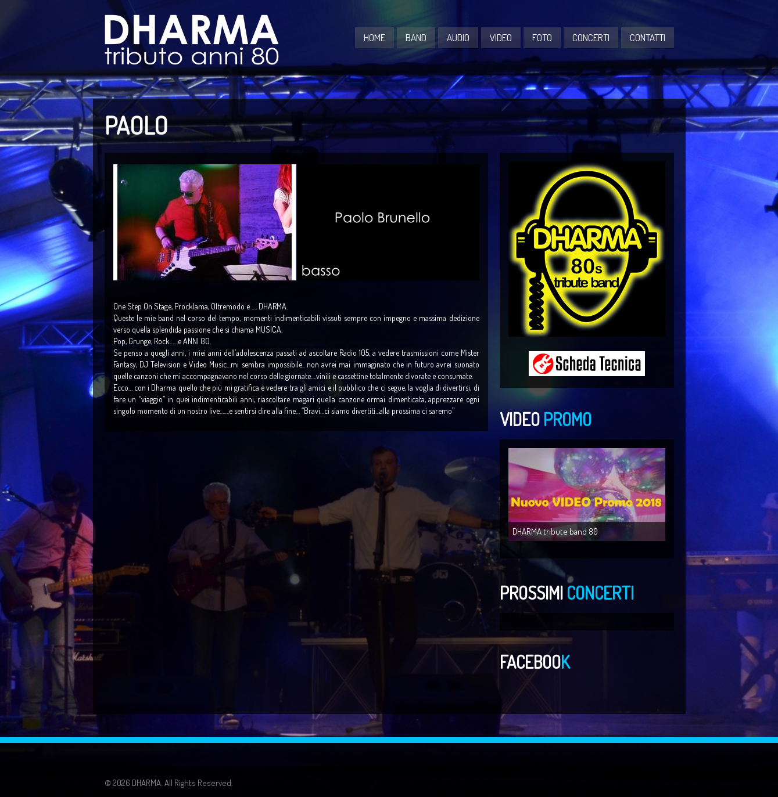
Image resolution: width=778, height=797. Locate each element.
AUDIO (458, 37)
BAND (416, 37)
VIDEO (501, 37)
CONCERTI (591, 37)
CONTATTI (647, 37)
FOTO (542, 37)
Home (374, 37)
